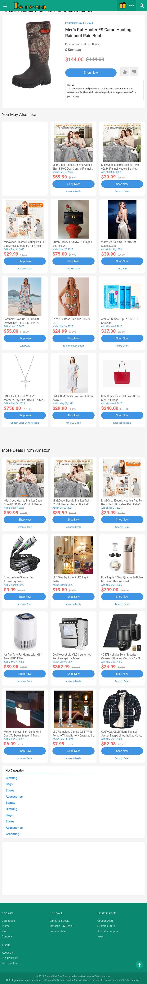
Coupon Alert (105, 920)
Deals (126, 5)
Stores (6, 925)
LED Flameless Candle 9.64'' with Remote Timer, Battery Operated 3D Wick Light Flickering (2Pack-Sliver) (73, 735)
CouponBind (72, 979)
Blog (4, 930)
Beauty (10, 802)
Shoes (10, 790)
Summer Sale (57, 930)
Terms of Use (10, 962)
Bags (9, 783)
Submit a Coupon (107, 930)
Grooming (12, 833)
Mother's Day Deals (61, 925)
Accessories (14, 796)
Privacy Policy (10, 957)
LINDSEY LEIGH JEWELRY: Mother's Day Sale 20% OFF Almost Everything (24, 399)
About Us (7, 952)
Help (100, 936)
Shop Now (89, 72)
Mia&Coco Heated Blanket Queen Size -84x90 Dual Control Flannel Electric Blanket (72, 168)
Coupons (7, 936)
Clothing (11, 777)
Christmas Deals (59, 920)
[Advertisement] (25, 158)
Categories (8, 920)
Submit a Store (106, 925)
